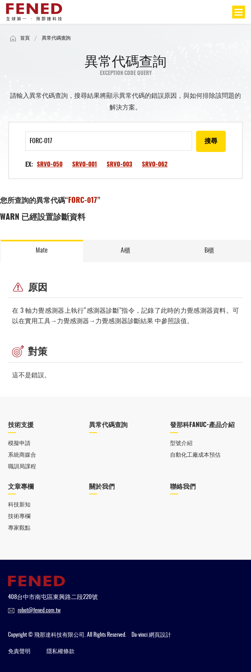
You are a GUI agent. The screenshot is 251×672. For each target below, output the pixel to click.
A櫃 (125, 250)
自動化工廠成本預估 (195, 455)
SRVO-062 (155, 165)
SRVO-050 (50, 165)
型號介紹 (181, 443)
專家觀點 (19, 528)
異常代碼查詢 (108, 425)
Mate (42, 250)
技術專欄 (19, 516)
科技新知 (19, 505)
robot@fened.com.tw (39, 610)
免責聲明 (19, 651)
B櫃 (209, 250)
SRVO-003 (119, 165)
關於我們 (102, 487)
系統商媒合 (22, 455)
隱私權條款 (61, 651)
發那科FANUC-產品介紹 (202, 425)
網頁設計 (160, 635)
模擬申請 (19, 443)
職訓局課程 (22, 467)
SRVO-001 (84, 165)
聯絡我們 (183, 487)
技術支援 (21, 425)
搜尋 (210, 141)
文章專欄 (21, 487)
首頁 (25, 38)
